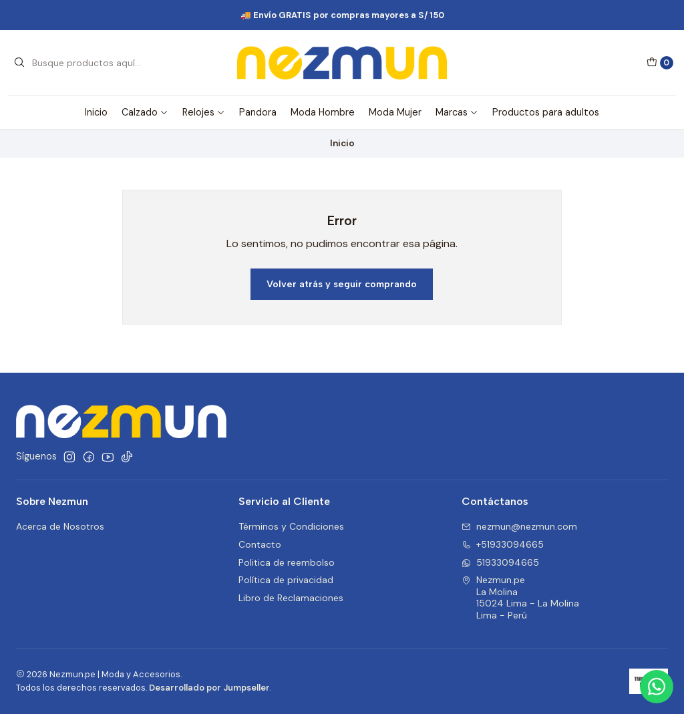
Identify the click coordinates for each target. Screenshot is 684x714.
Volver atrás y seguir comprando (342, 284)
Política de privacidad (285, 580)
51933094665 (500, 562)
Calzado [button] (145, 112)
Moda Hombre (323, 112)
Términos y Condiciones (291, 526)
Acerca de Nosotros (60, 526)
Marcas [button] (457, 112)
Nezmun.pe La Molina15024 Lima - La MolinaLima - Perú (520, 597)
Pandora (258, 112)
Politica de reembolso (286, 562)
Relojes (203, 112)
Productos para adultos (545, 112)
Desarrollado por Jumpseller (209, 687)
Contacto (259, 544)
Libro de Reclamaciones (290, 598)
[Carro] (660, 62)
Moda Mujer (395, 112)
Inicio (96, 112)
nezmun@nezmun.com (519, 526)
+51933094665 (503, 544)
